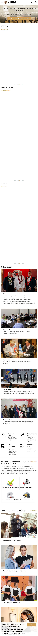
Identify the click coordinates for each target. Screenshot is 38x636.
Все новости (4, 29)
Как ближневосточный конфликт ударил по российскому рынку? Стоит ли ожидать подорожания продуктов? (19, 111)
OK (31, 625)
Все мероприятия (5, 58)
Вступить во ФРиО (6, 579)
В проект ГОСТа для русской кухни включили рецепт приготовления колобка (19, 47)
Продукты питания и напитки (8, 599)
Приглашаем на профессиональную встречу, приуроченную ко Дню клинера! (19, 76)
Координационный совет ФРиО (9, 553)
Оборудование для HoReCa (8, 601)
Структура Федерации (9, 186)
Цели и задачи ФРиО (6, 547)
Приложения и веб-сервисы (8, 593)
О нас (2, 542)
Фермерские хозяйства (7, 597)
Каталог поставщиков (7, 582)
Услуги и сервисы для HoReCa (8, 585)
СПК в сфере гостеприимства (11, 459)
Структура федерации (6, 551)
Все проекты (33, 367)
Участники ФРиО (7, 276)
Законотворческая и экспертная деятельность (12, 557)
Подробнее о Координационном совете (19, 18)
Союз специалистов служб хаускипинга (14, 427)
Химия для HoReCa (5, 610)
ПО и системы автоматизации (8, 591)
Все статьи (4, 94)
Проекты (3, 564)
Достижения (4, 555)
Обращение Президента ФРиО (11, 150)
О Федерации (4, 544)
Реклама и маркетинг (6, 587)
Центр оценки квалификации (11, 491)
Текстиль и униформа (6, 607)
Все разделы (33, 318)
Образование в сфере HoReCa (8, 589)
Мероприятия (7, 246)
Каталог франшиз (5, 595)
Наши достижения (8, 216)
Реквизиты (4, 561)
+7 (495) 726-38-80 (8, 617)
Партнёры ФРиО (5, 559)
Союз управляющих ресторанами (12, 396)
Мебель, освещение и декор (8, 603)
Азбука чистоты (7, 515)
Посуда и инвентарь (6, 605)
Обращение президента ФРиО (8, 549)
